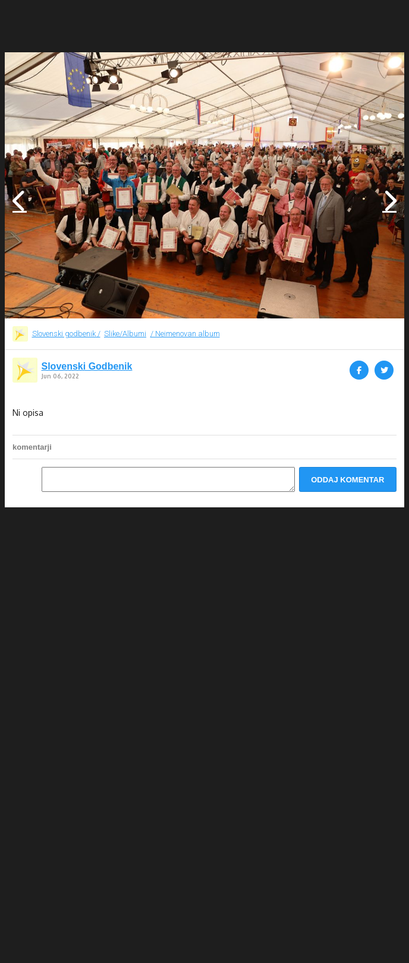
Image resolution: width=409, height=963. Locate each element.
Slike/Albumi (125, 333)
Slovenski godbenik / (66, 333)
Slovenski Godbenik (87, 366)
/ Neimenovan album (185, 333)
